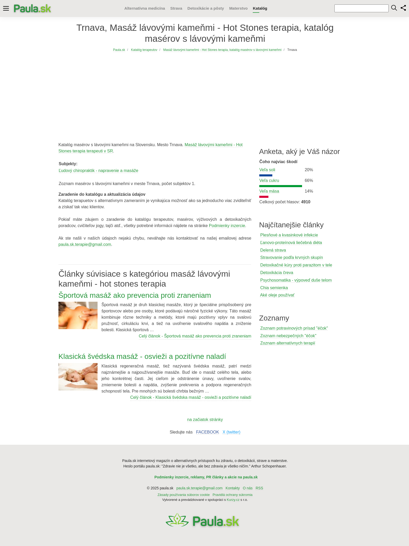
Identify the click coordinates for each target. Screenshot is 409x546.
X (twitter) (231, 432)
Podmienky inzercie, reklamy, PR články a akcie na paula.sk (206, 477)
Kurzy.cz (233, 500)
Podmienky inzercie (227, 225)
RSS (259, 488)
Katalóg (260, 8)
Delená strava (273, 250)
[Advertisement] (205, 92)
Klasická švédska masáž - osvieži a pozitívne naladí (142, 356)
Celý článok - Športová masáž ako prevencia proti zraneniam (195, 336)
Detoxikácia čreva (276, 272)
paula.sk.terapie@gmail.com (84, 244)
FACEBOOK (207, 432)
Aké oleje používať (277, 295)
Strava (176, 8)
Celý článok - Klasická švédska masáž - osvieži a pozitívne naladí (190, 397)
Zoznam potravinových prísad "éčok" (294, 328)
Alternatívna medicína (144, 8)
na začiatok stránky (205, 419)
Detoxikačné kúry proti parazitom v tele (296, 265)
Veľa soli (267, 170)
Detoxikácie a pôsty (206, 8)
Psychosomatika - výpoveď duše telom (296, 280)
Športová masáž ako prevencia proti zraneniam (134, 295)
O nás (247, 488)
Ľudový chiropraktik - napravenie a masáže (98, 170)
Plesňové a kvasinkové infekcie (289, 235)
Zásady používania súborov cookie (184, 495)
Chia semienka (274, 288)
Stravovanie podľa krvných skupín (291, 257)
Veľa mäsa (269, 191)
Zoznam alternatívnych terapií (287, 343)
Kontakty (233, 488)
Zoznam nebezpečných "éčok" (288, 336)
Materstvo (238, 8)
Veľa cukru (269, 180)
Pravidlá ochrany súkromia (232, 495)
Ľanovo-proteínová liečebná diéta (291, 242)
